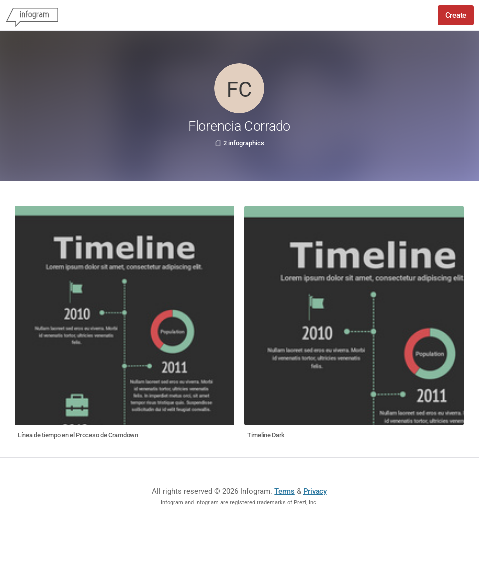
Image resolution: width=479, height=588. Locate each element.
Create (456, 15)
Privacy (315, 491)
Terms (284, 491)
